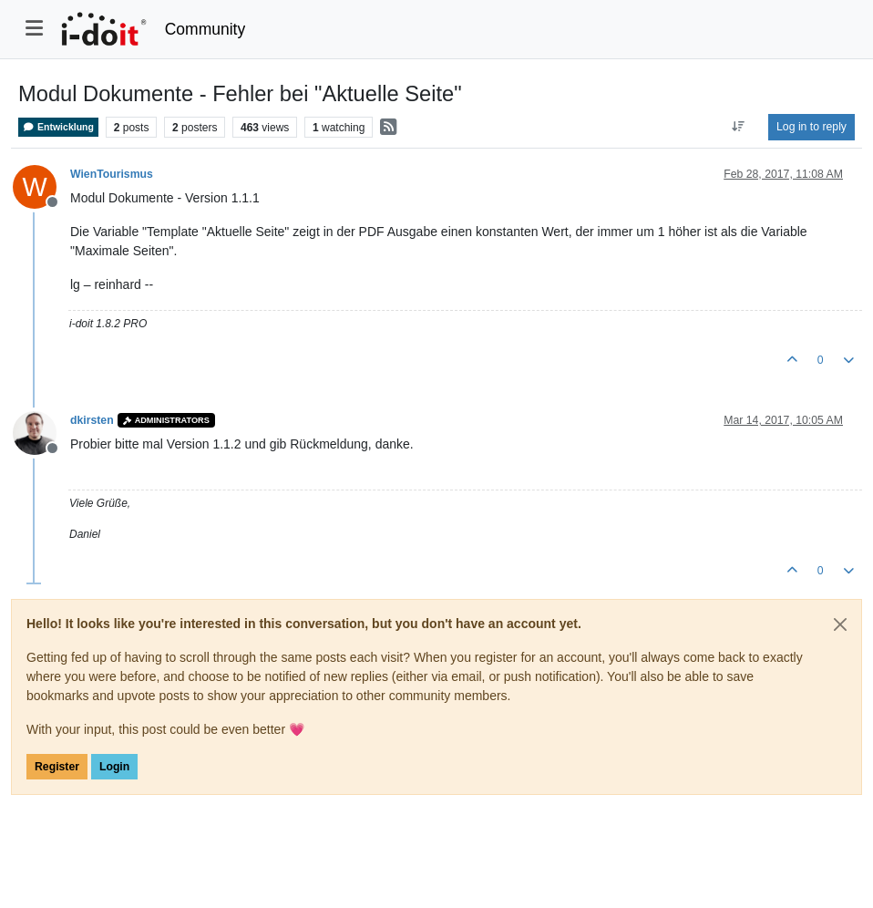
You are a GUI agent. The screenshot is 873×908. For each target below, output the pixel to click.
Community (205, 29)
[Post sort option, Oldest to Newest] (739, 126)
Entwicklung (58, 127)
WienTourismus (111, 174)
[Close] (840, 624)
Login (114, 766)
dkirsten (92, 420)
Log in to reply (811, 126)
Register (57, 766)
